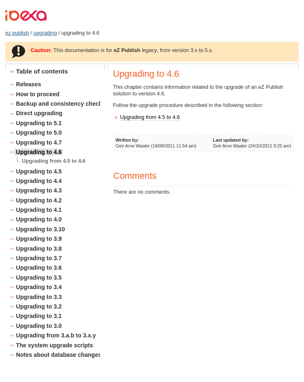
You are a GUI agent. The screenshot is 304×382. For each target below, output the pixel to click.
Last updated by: (231, 140)
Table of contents (42, 71)
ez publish (17, 33)
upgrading (45, 33)
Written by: (127, 140)
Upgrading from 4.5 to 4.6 (150, 117)
